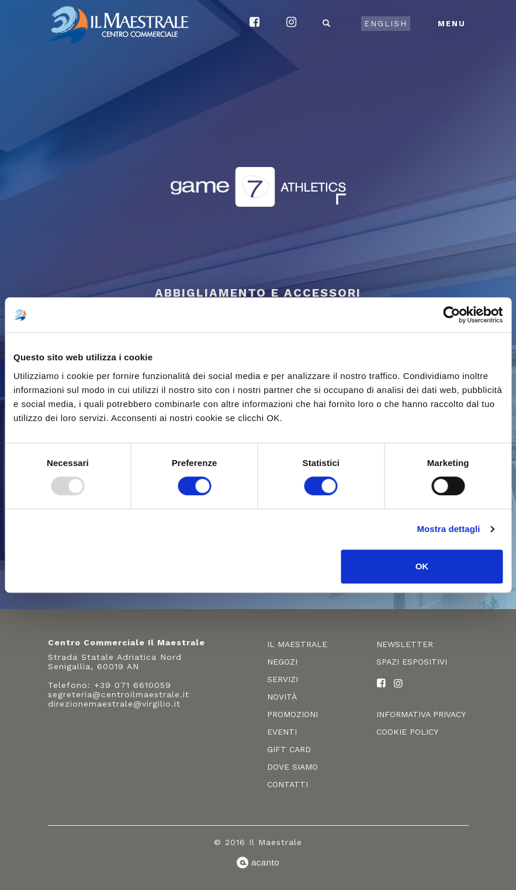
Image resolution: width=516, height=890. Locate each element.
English (385, 23)
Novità (282, 696)
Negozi (282, 661)
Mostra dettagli (448, 529)
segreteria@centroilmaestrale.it (118, 694)
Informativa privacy (421, 714)
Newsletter (404, 644)
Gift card (289, 749)
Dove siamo (292, 766)
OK (422, 566)
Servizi (282, 679)
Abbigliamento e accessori (258, 293)
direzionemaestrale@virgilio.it (114, 703)
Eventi (282, 731)
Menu (452, 23)
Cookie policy (407, 731)
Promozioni (292, 714)
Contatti (287, 784)
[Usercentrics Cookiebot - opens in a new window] (451, 315)
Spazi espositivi (411, 661)
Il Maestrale (297, 644)
